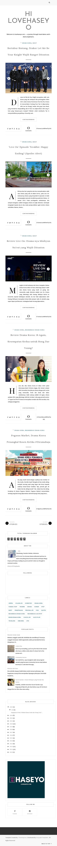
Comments (28, 128)
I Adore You (18, 646)
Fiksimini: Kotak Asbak (13, 635)
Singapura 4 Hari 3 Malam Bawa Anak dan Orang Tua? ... (27, 712)
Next (48, 78)
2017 (11, 732)
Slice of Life (36, 617)
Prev (8, 78)
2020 (11, 724)
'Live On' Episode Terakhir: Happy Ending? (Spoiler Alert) (28, 150)
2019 (11, 727)
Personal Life (29, 610)
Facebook (15, 812)
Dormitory (28, 603)
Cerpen (11, 603)
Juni (12, 710)
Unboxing (21, 621)
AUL (50, 128)
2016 (11, 735)
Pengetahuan (19, 610)
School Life (27, 617)
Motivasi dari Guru (12, 668)
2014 (11, 741)
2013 (11, 744)
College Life (18, 603)
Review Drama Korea (15, 617)
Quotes (43, 610)
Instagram (29, 812)
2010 (11, 752)
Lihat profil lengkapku (13, 566)
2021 (11, 721)
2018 (11, 729)
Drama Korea (27, 43)
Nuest (35, 43)
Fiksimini (22, 607)
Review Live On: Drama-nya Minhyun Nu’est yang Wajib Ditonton (28, 244)
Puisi (37, 610)
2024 (11, 715)
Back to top (47, 843)
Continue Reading (28, 119)
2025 (11, 707)
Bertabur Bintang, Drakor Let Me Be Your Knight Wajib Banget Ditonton (28, 51)
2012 (11, 746)
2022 (11, 718)
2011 (11, 749)
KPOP (42, 607)
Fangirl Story (13, 607)
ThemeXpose (22, 837)
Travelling (12, 621)
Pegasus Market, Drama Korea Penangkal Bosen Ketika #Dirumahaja (28, 438)
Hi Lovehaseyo (28, 21)
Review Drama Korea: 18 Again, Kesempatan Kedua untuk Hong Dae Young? (29, 341)
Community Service (20, 657)
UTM (27, 621)
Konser (36, 607)
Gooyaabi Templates (42, 837)
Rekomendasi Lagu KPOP (34, 614)
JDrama (29, 607)
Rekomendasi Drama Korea (35, 330)
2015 (11, 738)
